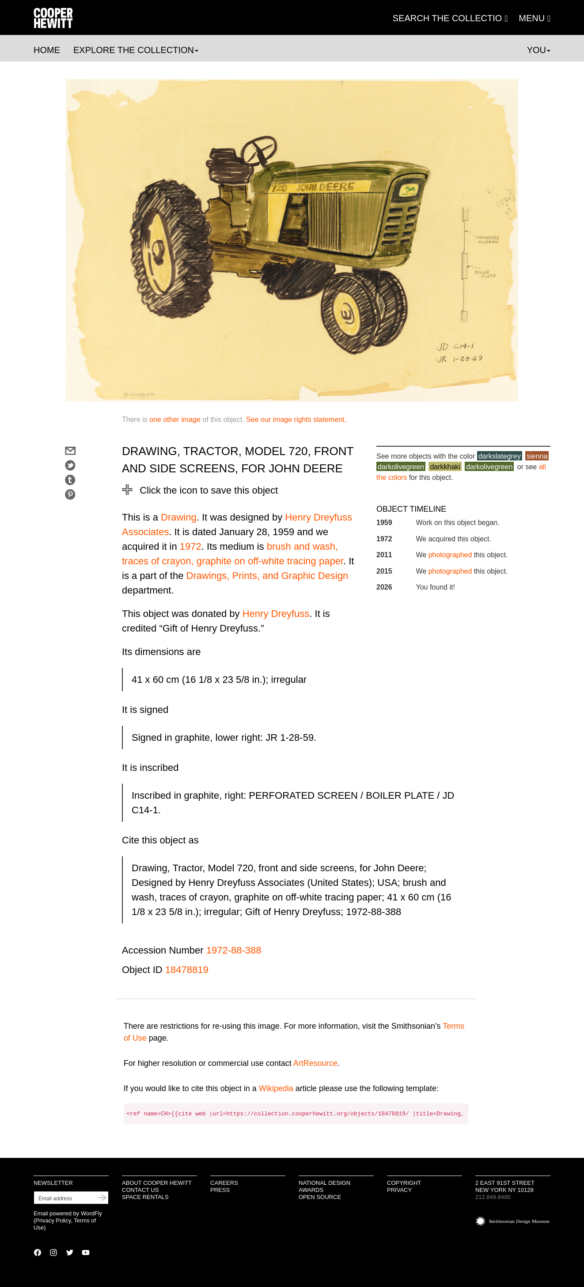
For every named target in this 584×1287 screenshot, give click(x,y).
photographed (450, 555)
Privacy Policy (53, 1220)
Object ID (142, 969)
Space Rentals (145, 1197)
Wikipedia (276, 1088)
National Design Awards (324, 1186)
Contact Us (140, 1190)
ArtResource (315, 1063)
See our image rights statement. (296, 419)
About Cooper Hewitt (157, 1183)
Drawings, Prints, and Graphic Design (267, 575)
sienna (537, 456)
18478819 (187, 969)
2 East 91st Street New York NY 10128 (505, 1186)
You (538, 50)
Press (220, 1190)
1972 (190, 546)
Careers (224, 1183)
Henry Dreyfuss (276, 613)
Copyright (404, 1183)
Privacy (399, 1190)
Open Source (320, 1197)
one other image (175, 419)
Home (47, 50)
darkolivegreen (401, 467)
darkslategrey (499, 456)
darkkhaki (445, 467)
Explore (135, 50)
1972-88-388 (234, 950)
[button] (534, 18)
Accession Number (163, 950)
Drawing (179, 517)
